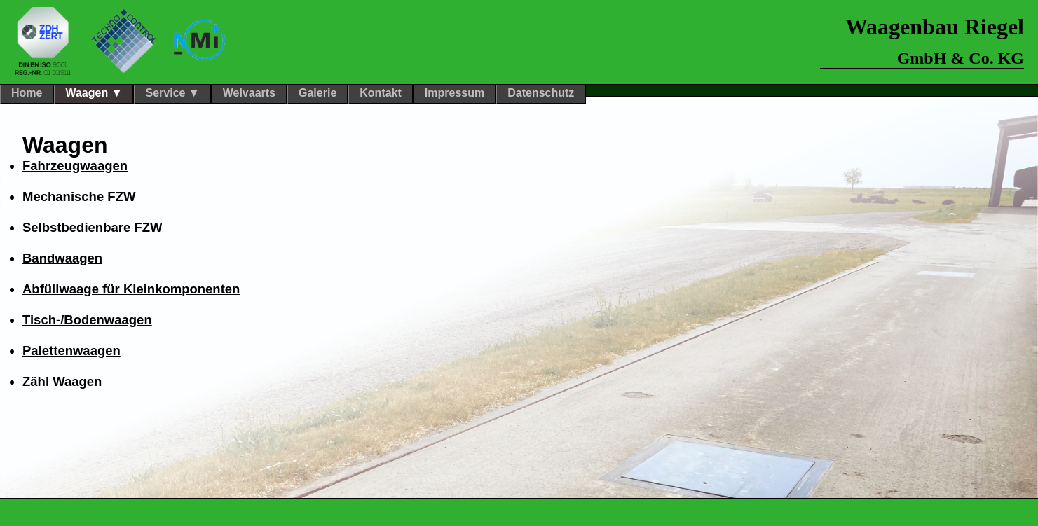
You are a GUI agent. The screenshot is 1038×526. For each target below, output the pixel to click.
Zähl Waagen (62, 381)
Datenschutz (540, 93)
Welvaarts (249, 93)
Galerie (317, 93)
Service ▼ (172, 93)
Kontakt (381, 93)
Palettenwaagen (71, 350)
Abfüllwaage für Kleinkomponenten (131, 289)
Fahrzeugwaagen (75, 165)
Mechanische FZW (78, 196)
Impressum (454, 93)
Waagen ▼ (93, 93)
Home (26, 93)
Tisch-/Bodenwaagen (87, 319)
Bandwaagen (62, 258)
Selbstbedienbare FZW (92, 227)
